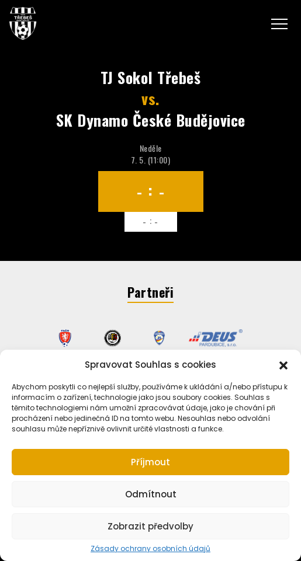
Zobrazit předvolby (150, 526)
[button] (283, 364)
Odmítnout (151, 494)
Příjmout (150, 462)
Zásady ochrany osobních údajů (150, 548)
